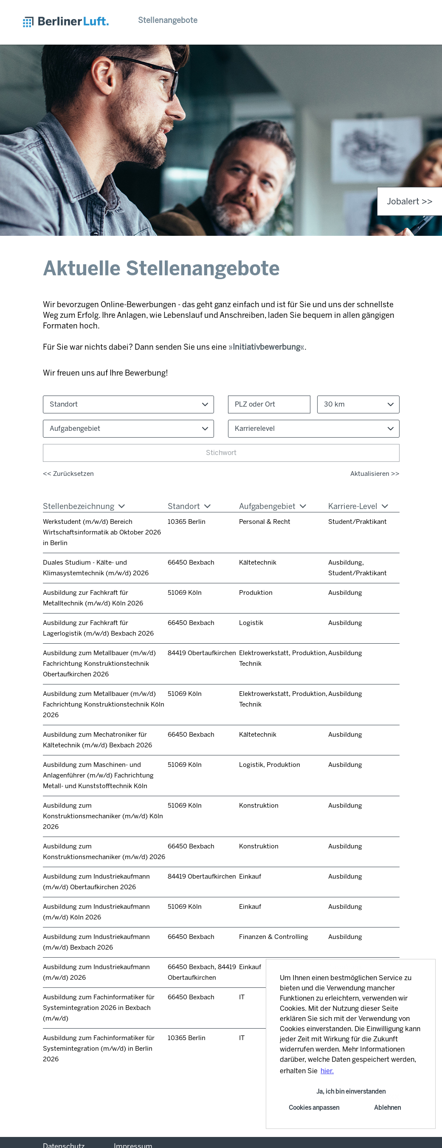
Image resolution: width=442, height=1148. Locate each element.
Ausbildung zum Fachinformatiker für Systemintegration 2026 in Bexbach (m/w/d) (99, 1007)
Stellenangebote (167, 20)
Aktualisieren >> (375, 474)
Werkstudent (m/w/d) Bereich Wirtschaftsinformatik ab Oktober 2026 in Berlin (102, 532)
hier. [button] (327, 1071)
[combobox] (358, 404)
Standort (189, 506)
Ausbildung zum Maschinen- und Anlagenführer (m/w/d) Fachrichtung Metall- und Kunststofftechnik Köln (98, 775)
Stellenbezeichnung (84, 506)
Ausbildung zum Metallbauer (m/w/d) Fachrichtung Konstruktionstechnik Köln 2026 (103, 704)
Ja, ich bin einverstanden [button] (351, 1091)
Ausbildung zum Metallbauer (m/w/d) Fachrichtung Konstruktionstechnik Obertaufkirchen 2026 (99, 663)
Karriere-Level (358, 506)
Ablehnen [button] (387, 1107)
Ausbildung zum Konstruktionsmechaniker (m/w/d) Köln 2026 (103, 816)
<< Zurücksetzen (68, 474)
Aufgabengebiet (272, 506)
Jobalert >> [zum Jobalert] (410, 201)
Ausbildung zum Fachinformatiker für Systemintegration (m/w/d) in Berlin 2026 (99, 1048)
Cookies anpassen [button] (314, 1107)
